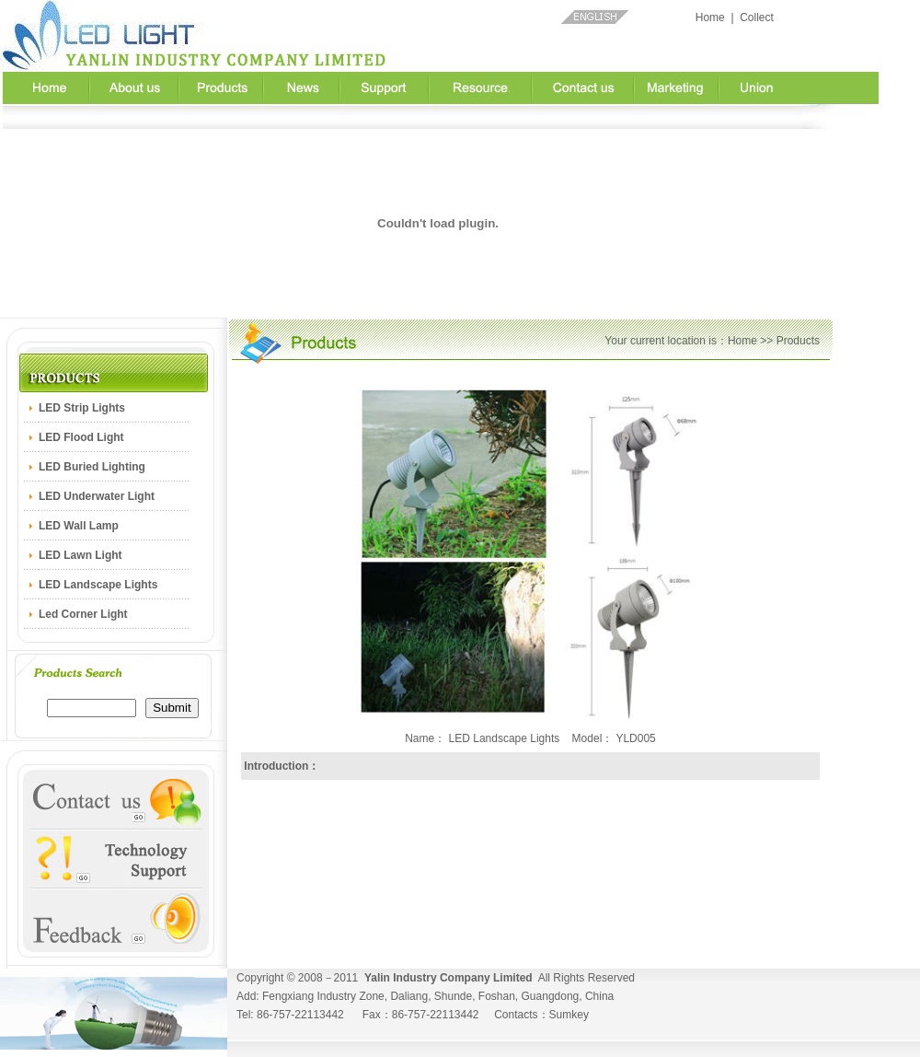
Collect (757, 17)
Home (710, 17)
